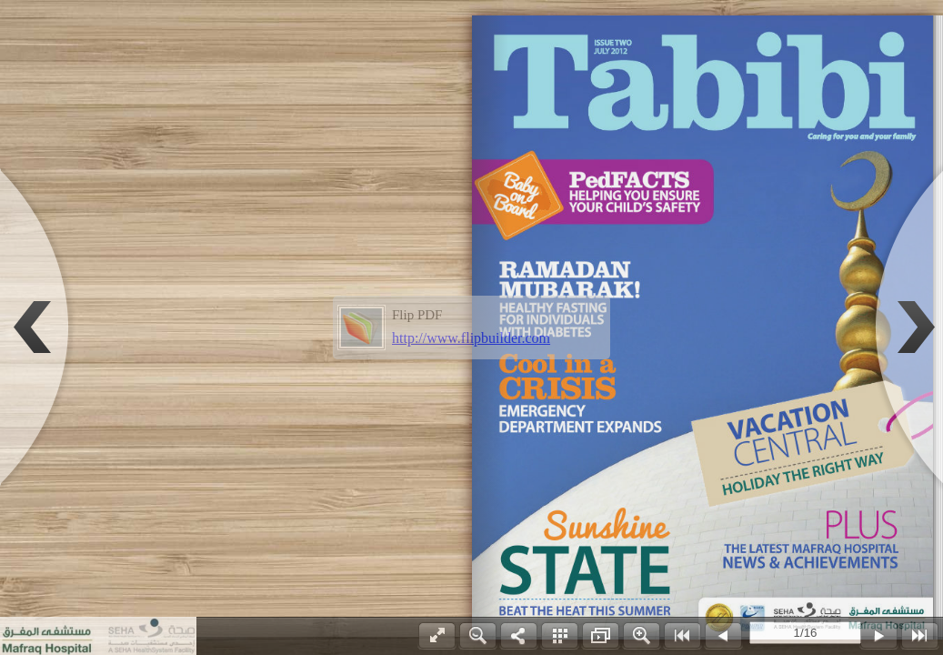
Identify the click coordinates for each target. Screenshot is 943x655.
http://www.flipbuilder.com (471, 338)
